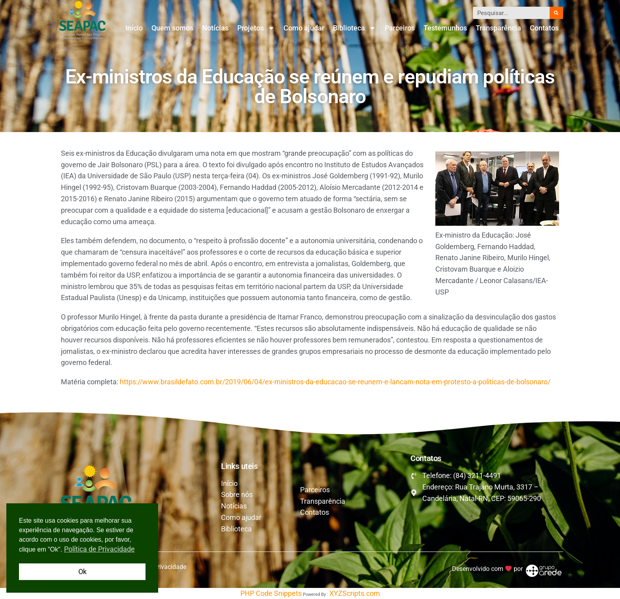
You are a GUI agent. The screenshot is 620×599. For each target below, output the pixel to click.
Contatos (544, 28)
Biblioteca (354, 28)
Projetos (256, 28)
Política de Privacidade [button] (99, 549)
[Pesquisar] (556, 13)
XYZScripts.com (354, 593)
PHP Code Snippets (271, 593)
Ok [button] (82, 571)
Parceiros (400, 28)
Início (134, 28)
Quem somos (172, 28)
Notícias (215, 28)
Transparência (498, 28)
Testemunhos (445, 28)
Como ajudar (304, 28)
